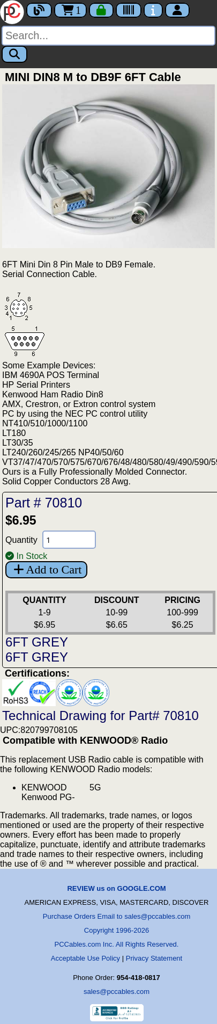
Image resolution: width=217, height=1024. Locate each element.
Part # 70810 (43, 502)
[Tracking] (128, 10)
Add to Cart (46, 569)
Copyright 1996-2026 (116, 930)
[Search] (108, 36)
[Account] (177, 10)
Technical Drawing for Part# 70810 (100, 715)
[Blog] (39, 10)
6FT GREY (36, 642)
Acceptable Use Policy (85, 958)
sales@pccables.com (116, 991)
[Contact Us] (153, 10)
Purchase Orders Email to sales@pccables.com (116, 916)
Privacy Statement (154, 958)
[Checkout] (101, 10)
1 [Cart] (70, 10)
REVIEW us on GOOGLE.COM (116, 888)
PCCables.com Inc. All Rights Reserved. (117, 944)
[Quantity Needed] (69, 540)
